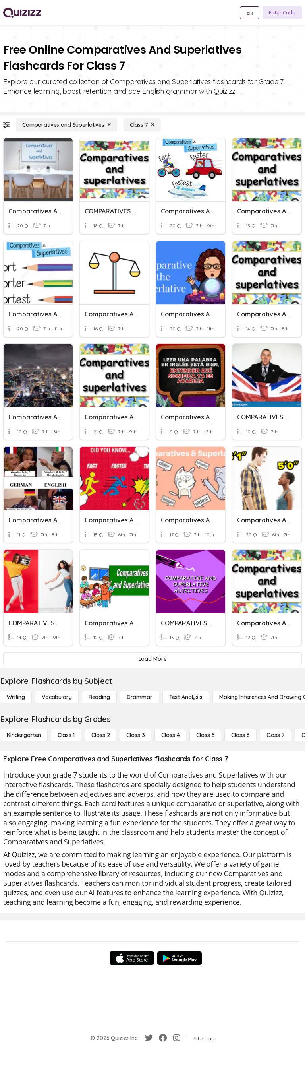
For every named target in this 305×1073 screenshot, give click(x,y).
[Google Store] (179, 958)
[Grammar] (139, 697)
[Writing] (16, 697)
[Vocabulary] (57, 697)
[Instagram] (176, 1038)
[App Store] (132, 958)
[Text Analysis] (185, 697)
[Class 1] (66, 735)
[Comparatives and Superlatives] (66, 124)
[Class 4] (170, 735)
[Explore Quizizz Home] (22, 13)
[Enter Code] (282, 12)
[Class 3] (135, 735)
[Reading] (99, 697)
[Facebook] (163, 1038)
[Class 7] (142, 124)
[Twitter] (149, 1038)
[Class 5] (205, 735)
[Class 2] (100, 735)
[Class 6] (240, 735)
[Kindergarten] (24, 735)
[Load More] (152, 658)
